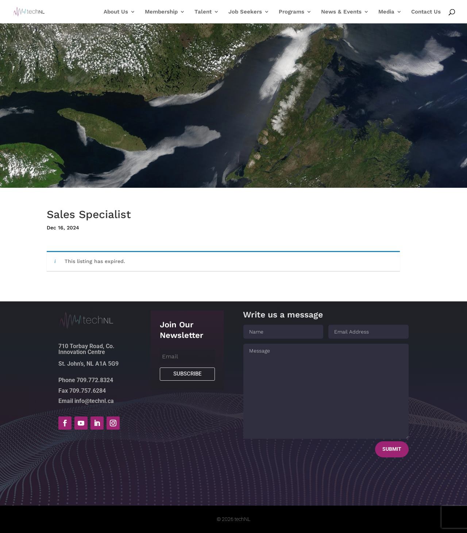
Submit (391, 449)
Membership (161, 12)
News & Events (341, 12)
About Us (116, 12)
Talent (203, 12)
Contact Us (426, 12)
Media (386, 12)
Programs (291, 12)
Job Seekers (245, 12)
